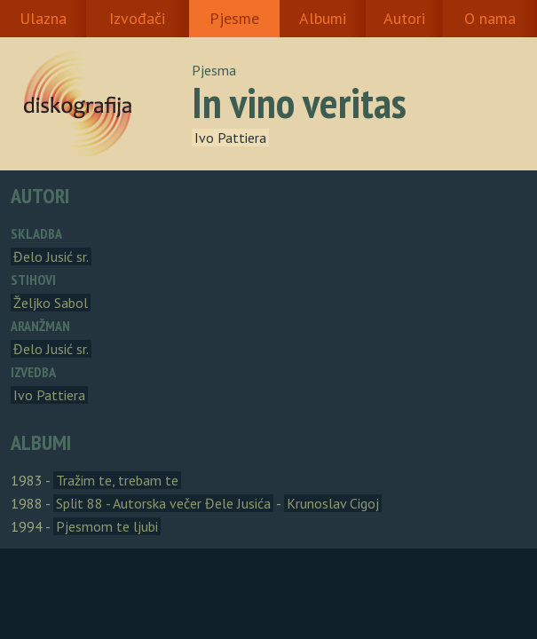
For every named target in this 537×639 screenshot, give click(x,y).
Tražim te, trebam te (117, 480)
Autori (404, 18)
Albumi (322, 18)
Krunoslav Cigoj (333, 503)
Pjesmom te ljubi (107, 526)
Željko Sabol (50, 303)
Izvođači (137, 18)
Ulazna (43, 18)
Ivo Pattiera (230, 137)
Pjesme (234, 18)
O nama (490, 18)
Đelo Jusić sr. (51, 256)
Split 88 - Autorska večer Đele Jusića (163, 503)
